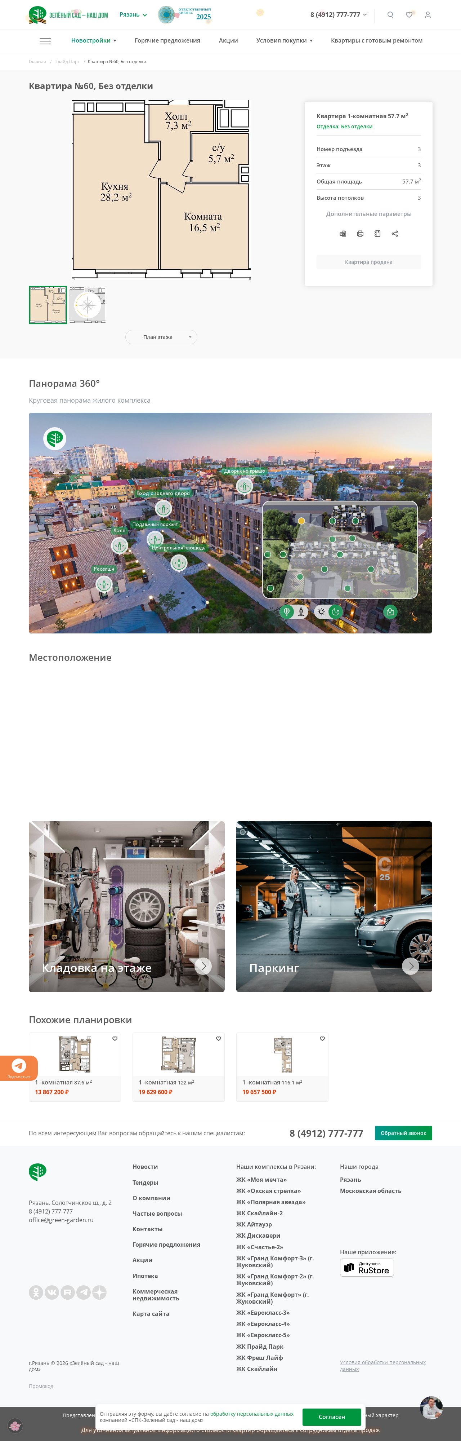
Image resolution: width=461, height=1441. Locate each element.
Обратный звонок (403, 1133)
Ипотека (145, 1276)
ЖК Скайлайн (257, 1369)
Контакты (148, 1229)
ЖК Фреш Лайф (259, 1358)
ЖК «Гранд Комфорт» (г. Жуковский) (272, 1298)
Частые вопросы (157, 1213)
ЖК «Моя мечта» (261, 1180)
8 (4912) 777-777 (335, 15)
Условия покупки (281, 40)
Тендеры (145, 1182)
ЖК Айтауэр (254, 1224)
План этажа (158, 336)
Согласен (332, 1417)
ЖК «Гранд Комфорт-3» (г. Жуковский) (275, 1261)
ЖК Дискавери (258, 1235)
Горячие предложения (167, 40)
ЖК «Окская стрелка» (268, 1191)
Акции (228, 40)
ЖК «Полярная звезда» (271, 1202)
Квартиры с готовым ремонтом (377, 40)
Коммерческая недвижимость (156, 1294)
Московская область (371, 1191)
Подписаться (19, 1068)
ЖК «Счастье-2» (259, 1247)
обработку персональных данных (252, 1413)
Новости (145, 1167)
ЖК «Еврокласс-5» (263, 1335)
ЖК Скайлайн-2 (259, 1213)
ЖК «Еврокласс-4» (263, 1324)
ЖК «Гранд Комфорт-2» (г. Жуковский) (275, 1279)
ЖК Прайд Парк (259, 1347)
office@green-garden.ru (61, 1220)
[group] (161, 190)
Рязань (350, 1180)
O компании (152, 1198)
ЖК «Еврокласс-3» (263, 1313)
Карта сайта (151, 1314)
